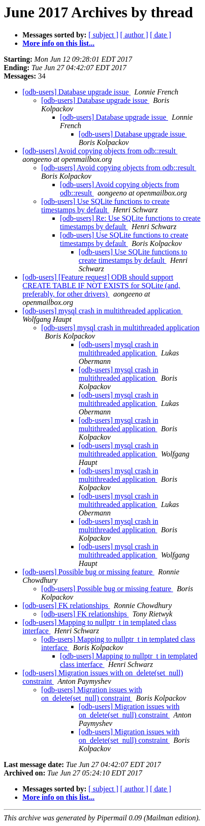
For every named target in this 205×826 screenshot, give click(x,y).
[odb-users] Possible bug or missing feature (88, 572)
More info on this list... (58, 43)
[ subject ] (103, 35)
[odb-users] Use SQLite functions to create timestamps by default (105, 205)
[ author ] (134, 35)
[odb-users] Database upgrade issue (76, 92)
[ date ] (160, 35)
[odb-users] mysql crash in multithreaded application (102, 311)
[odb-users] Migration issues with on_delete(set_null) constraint (91, 694)
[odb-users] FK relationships (66, 605)
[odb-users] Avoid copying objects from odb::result (99, 151)
